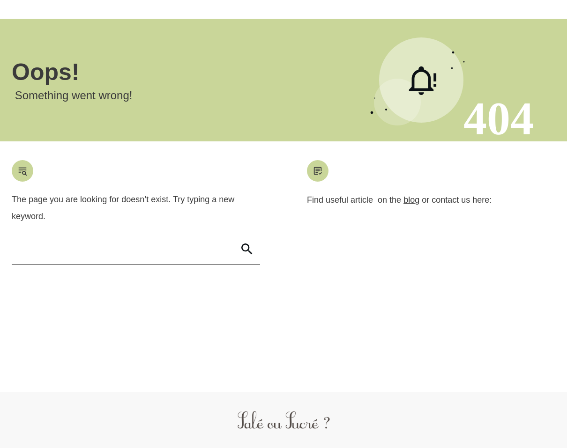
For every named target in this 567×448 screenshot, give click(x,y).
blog (411, 200)
